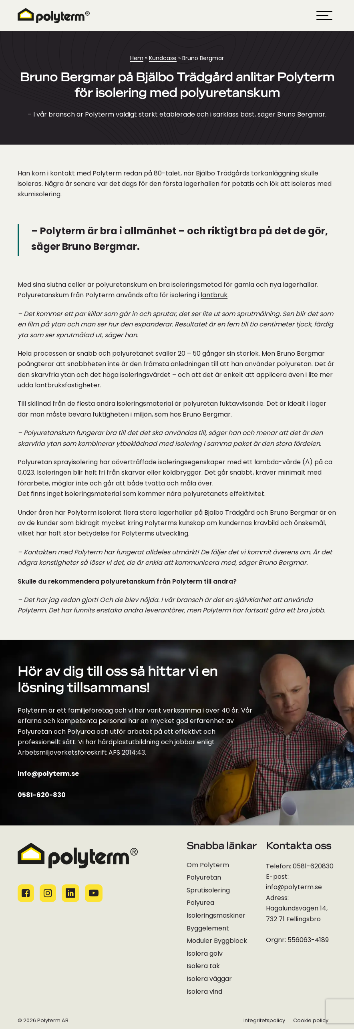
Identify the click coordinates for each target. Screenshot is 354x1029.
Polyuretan (204, 878)
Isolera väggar (209, 979)
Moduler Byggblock (217, 941)
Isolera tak (203, 966)
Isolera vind (204, 992)
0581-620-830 (42, 795)
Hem (136, 59)
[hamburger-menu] (324, 16)
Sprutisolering (208, 891)
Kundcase (163, 59)
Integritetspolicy (264, 1020)
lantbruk (214, 295)
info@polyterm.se (48, 774)
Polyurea (200, 903)
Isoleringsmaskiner (216, 916)
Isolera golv (205, 954)
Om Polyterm (208, 865)
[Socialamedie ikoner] (26, 893)
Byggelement (208, 929)
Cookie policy (310, 1020)
